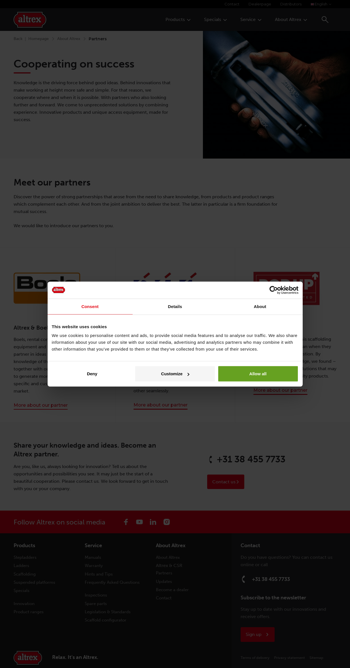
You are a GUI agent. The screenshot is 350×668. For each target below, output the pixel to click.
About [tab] (260, 306)
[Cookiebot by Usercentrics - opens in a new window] (273, 290)
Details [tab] (175, 306)
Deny (92, 373)
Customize (175, 373)
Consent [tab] (90, 306)
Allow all (258, 373)
